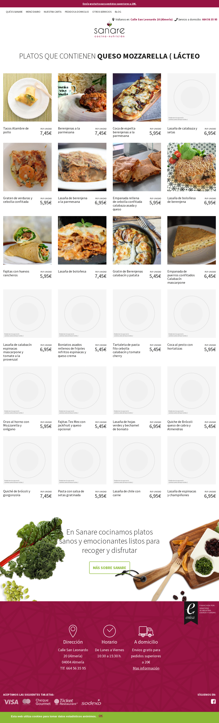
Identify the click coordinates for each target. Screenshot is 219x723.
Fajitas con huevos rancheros (16, 273)
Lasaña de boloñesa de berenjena (181, 200)
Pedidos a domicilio (77, 11)
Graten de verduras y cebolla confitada (17, 200)
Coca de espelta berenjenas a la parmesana (124, 132)
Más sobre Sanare (109, 567)
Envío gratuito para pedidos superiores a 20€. (109, 3)
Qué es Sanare (14, 11)
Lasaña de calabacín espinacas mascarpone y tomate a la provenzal (17, 351)
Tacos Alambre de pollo (16, 130)
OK (101, 716)
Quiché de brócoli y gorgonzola (16, 493)
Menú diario (33, 11)
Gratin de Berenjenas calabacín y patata (128, 273)
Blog (118, 11)
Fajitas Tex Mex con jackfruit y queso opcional (71, 425)
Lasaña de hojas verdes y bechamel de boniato (126, 425)
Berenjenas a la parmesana (69, 130)
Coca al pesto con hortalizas (180, 346)
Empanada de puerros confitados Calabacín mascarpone (181, 277)
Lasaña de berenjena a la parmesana (72, 200)
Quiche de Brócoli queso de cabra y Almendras (179, 425)
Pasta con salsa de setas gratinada (71, 493)
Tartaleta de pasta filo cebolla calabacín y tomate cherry (126, 350)
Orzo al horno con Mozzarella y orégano (16, 425)
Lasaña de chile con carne (126, 493)
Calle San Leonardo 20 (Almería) (151, 19)
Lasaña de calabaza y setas (182, 130)
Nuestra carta (53, 11)
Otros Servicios (102, 11)
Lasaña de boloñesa (72, 271)
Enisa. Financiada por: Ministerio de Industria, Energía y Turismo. (200, 613)
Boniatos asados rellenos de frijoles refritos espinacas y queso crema (72, 350)
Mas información (146, 668)
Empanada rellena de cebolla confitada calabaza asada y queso (127, 203)
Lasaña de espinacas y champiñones (181, 493)
